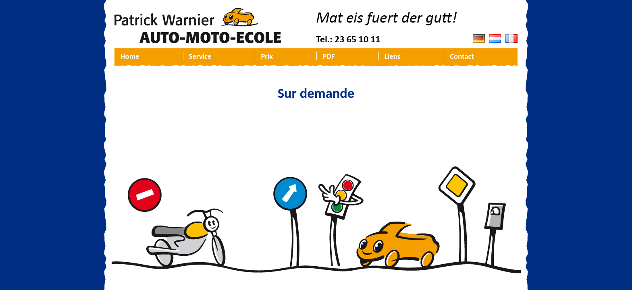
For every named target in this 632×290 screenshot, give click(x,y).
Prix (267, 56)
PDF (328, 56)
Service (200, 56)
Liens (392, 56)
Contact (462, 56)
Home (130, 56)
